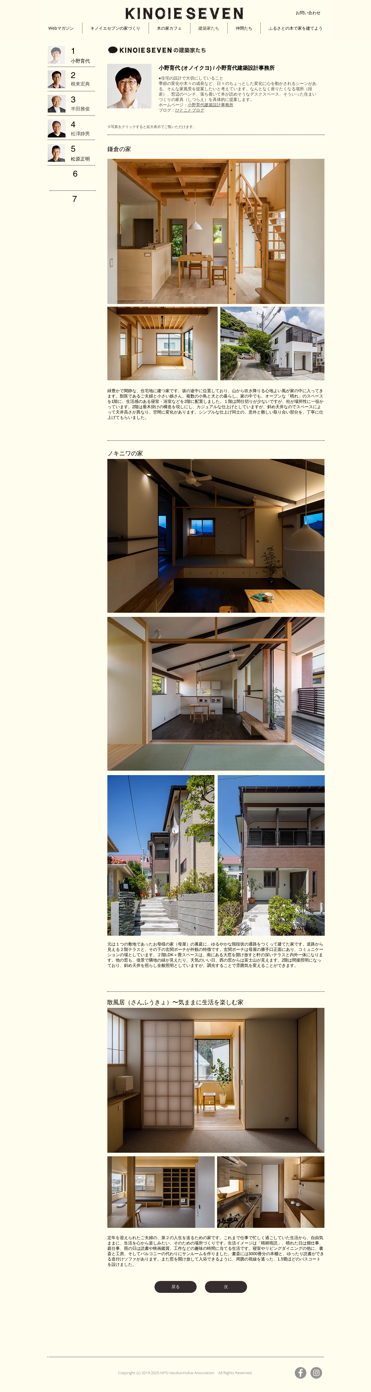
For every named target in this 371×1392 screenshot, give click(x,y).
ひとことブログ (189, 110)
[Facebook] (300, 1373)
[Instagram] (316, 1373)
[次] (226, 1287)
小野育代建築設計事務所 (210, 104)
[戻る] (176, 1287)
